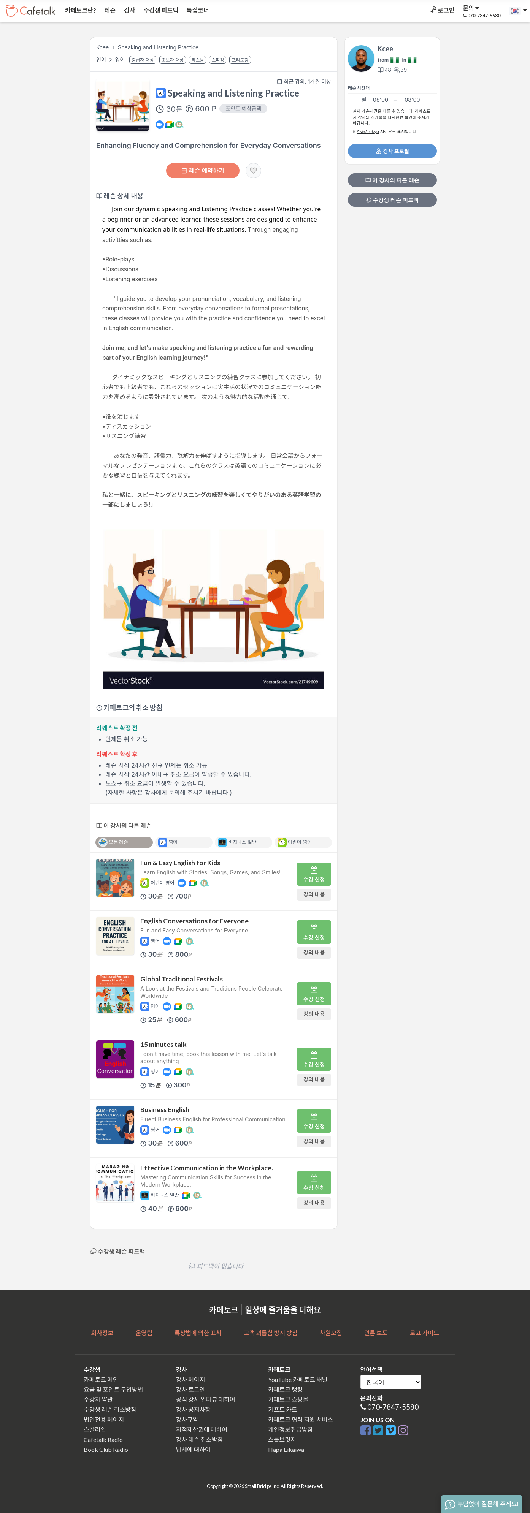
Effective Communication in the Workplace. (206, 1168)
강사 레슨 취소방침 (199, 1439)
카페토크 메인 (101, 1379)
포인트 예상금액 (243, 108)
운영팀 (143, 1332)
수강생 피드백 (160, 10)
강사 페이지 (190, 1379)
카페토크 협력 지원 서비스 (300, 1419)
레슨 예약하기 (202, 170)
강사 (129, 10)
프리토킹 (240, 60)
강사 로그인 (190, 1389)
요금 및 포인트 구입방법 (113, 1389)
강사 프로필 (392, 151)
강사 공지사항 (193, 1409)
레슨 (109, 10)
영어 (121, 59)
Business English (164, 1110)
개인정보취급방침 (290, 1429)
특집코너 (197, 10)
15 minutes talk (163, 1044)
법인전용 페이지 (104, 1419)
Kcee (102, 47)
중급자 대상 (143, 60)
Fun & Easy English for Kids (180, 863)
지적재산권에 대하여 (201, 1429)
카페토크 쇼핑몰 (288, 1399)
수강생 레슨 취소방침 (110, 1409)
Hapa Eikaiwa (286, 1449)
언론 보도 (376, 1332)
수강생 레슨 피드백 (392, 200)
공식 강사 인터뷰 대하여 (205, 1399)
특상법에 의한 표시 (198, 1332)
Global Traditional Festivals (181, 979)
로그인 (441, 10)
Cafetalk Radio (103, 1439)
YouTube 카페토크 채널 (297, 1379)
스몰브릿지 (282, 1439)
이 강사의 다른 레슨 (392, 180)
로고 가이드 (424, 1332)
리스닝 (197, 60)
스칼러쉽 (95, 1429)
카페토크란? (80, 10)
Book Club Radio (106, 1449)
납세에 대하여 (193, 1449)
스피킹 (217, 60)
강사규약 (187, 1419)
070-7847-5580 (393, 1406)
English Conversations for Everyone (194, 921)
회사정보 (102, 1332)
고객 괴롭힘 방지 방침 (270, 1332)
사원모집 (331, 1332)
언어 (102, 59)
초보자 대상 (173, 60)
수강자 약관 (98, 1399)
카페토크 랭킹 (285, 1389)
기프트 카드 (282, 1409)
